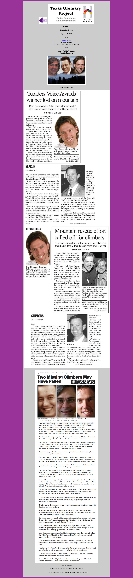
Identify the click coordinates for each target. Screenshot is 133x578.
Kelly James (66, 40)
